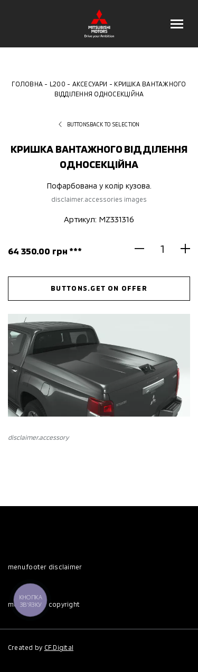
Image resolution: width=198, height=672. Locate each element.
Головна (27, 83)
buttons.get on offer (99, 288)
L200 (57, 83)
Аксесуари (90, 83)
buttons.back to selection (99, 124)
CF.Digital (58, 647)
